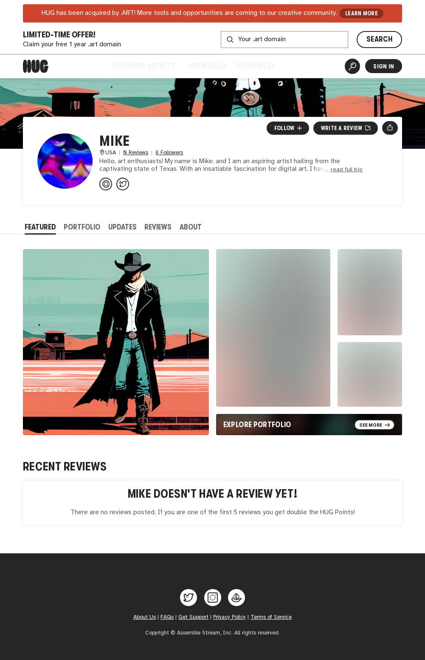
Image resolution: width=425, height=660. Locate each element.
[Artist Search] (352, 66)
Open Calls (208, 66)
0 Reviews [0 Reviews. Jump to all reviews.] (135, 153)
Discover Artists (146, 66)
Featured (40, 227)
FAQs (167, 617)
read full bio (347, 170)
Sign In (383, 66)
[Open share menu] (390, 128)
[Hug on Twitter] (188, 597)
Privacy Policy (229, 617)
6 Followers (169, 153)
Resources (258, 66)
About (191, 227)
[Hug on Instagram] (212, 597)
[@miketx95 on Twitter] (122, 184)
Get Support (193, 617)
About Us (144, 617)
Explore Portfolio (257, 424)
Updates (122, 227)
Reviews (158, 227)
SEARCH (379, 39)
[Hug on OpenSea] (236, 597)
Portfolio (82, 227)
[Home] (35, 66)
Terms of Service (271, 617)
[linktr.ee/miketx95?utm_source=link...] (105, 184)
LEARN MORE (361, 13)
